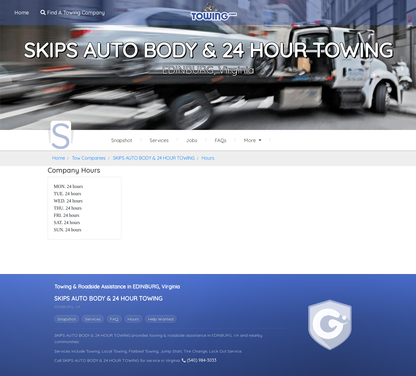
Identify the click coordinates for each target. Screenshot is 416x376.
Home (21, 12)
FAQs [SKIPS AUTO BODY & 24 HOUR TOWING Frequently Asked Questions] (220, 140)
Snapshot (66, 319)
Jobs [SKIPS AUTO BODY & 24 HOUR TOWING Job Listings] (191, 140)
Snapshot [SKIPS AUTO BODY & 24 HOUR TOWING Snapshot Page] (121, 140)
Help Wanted (160, 319)
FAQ (114, 319)
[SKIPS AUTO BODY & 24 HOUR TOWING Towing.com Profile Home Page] (61, 135)
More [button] (250, 140)
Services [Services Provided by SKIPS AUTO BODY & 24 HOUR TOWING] (159, 140)
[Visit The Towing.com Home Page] (214, 10)
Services (93, 319)
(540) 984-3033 (199, 360)
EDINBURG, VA (226, 335)
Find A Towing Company (72, 12)
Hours (133, 319)
